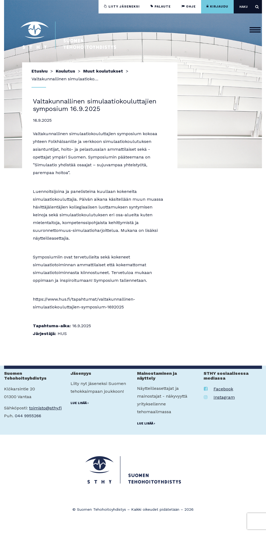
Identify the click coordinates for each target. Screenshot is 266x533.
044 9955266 (28, 415)
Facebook (218, 388)
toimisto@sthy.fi (45, 407)
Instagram (219, 397)
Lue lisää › (80, 403)
